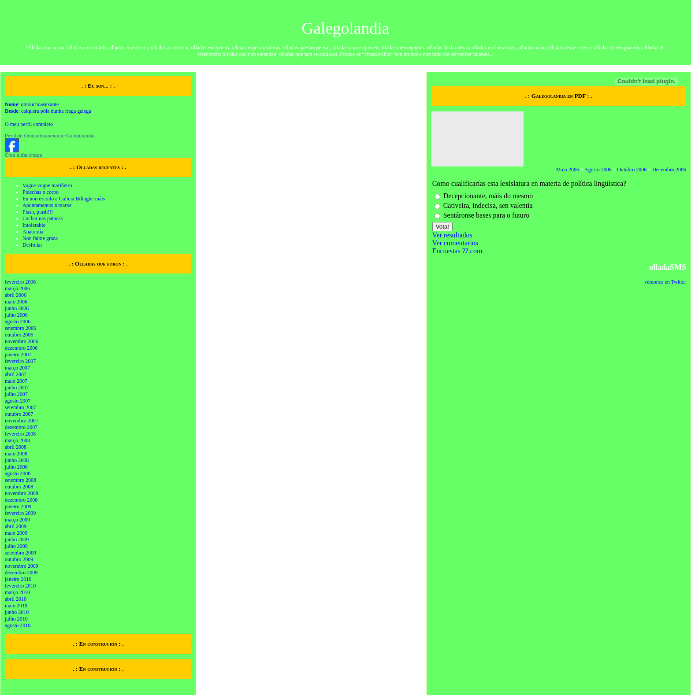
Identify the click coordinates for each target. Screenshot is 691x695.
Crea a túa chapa (23, 155)
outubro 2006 (19, 335)
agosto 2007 (17, 401)
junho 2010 (17, 612)
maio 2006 (16, 302)
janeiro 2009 (18, 506)
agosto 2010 (17, 625)
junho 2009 (17, 539)
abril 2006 (15, 295)
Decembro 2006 (669, 169)
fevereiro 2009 (20, 513)
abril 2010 (15, 599)
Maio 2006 (567, 169)
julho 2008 (16, 467)
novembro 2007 (21, 421)
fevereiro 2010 (20, 586)
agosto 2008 (17, 473)
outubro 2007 (19, 414)
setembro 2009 (20, 553)
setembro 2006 (20, 328)
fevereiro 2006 (20, 282)
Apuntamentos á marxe (46, 205)
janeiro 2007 (18, 354)
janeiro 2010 (18, 579)
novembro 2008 (21, 493)
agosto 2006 (17, 321)
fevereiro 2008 (20, 434)
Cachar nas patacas (42, 218)
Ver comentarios (455, 243)
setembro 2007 (20, 407)
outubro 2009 (19, 559)
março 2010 (17, 592)
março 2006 (17, 288)
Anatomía (32, 232)
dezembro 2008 (21, 500)
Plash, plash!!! (37, 212)
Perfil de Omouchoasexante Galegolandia (50, 135)
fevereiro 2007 (20, 361)
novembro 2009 (21, 566)
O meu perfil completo (29, 124)
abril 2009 (15, 526)
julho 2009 (16, 546)
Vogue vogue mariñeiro (47, 185)
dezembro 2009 (21, 572)
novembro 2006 (21, 341)
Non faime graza (40, 238)
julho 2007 (16, 394)
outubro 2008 (19, 487)
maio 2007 (16, 381)
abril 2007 (15, 374)
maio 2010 (16, 606)
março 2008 (17, 440)
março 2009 (17, 520)
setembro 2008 (20, 480)
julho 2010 (16, 619)
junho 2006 (17, 308)
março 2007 (17, 368)
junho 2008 (17, 460)
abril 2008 (15, 447)
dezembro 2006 (21, 348)
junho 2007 (17, 387)
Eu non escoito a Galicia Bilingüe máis (63, 199)
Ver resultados (452, 235)
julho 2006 (16, 315)
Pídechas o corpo (40, 192)
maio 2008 (16, 454)
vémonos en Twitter (665, 282)
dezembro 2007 (21, 427)
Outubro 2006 (631, 169)
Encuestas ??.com (457, 251)
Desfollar (32, 245)
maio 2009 (16, 533)
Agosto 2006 (598, 169)
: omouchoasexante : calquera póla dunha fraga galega (48, 107)
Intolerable (33, 225)
